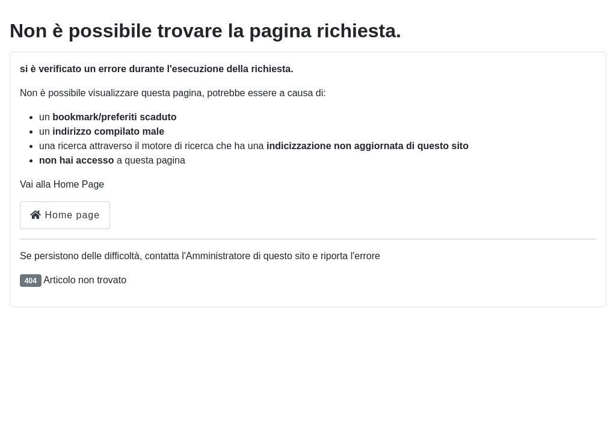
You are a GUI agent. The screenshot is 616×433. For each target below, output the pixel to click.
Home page (65, 215)
